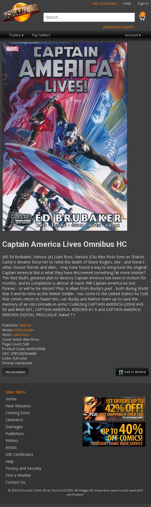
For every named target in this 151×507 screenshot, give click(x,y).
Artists (11, 447)
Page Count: (12, 344)
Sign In (143, 3)
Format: (8, 363)
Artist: (7, 334)
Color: (7, 358)
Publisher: (10, 325)
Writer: (7, 330)
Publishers (15, 433)
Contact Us (15, 482)
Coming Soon (18, 412)
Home (11, 398)
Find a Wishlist (18, 475)
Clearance (14, 419)
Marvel (25, 325)
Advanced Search (118, 26)
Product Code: (14, 349)
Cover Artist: (12, 339)
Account (133, 35)
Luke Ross (20, 334)
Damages (14, 426)
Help (127, 3)
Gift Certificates (104, 3)
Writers (12, 440)
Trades (16, 35)
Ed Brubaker (24, 330)
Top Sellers (41, 35)
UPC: (6, 353)
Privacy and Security (23, 468)
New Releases (18, 405)
